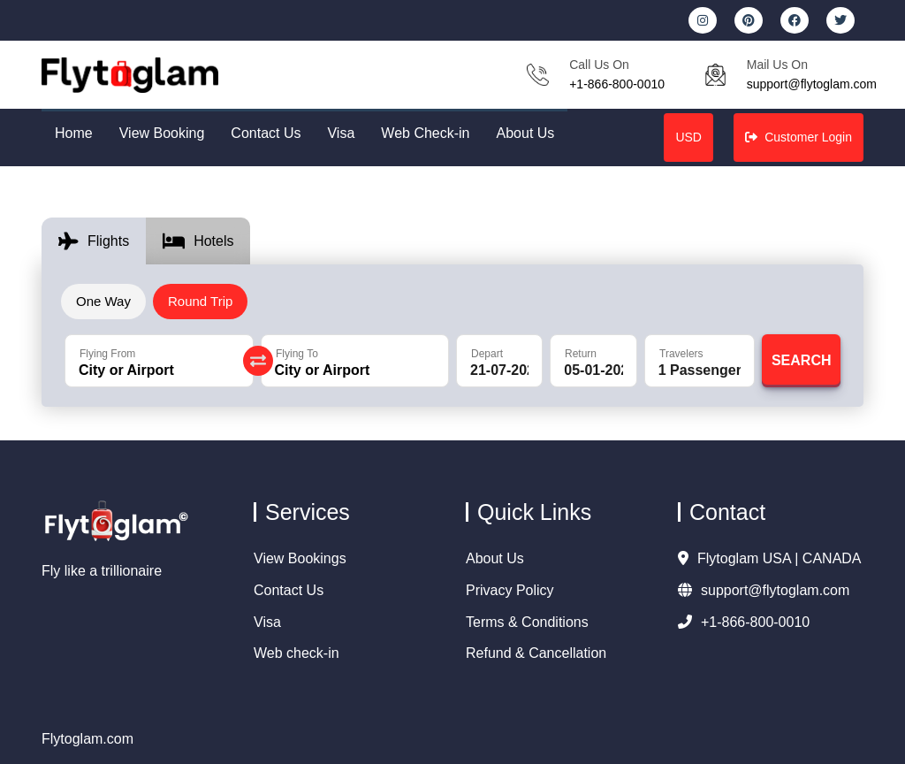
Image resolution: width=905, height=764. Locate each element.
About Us (526, 133)
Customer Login (798, 137)
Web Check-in (425, 133)
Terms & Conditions (527, 622)
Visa (340, 133)
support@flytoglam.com (812, 84)
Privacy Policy (510, 590)
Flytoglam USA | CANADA (770, 558)
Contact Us (265, 133)
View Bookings (300, 558)
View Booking (162, 133)
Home (74, 133)
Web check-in (296, 653)
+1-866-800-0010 (617, 84)
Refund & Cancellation (536, 653)
